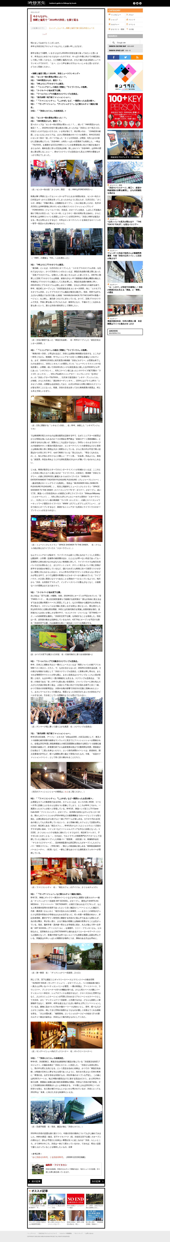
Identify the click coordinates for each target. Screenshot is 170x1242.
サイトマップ (79, 1233)
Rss (140, 3)
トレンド (52, 28)
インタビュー (115, 15)
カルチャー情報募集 (66, 1233)
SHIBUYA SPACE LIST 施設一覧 (125, 50)
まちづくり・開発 (116, 29)
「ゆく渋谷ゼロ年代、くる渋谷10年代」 (48, 1157)
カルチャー (114, 24)
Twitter (137, 3)
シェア (44, 34)
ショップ (113, 20)
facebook (113, 57)
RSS (137, 57)
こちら (65, 792)
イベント (130, 24)
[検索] (125, 42)
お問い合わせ (89, 1233)
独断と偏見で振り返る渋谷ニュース (80, 28)
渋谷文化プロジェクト (37, 3)
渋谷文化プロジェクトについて (48, 1233)
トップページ (32, 1233)
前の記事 (35, 1181)
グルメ (130, 15)
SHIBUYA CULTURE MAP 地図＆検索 (125, 46)
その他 (130, 29)
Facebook (134, 3)
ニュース (60, 28)
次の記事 (97, 1181)
